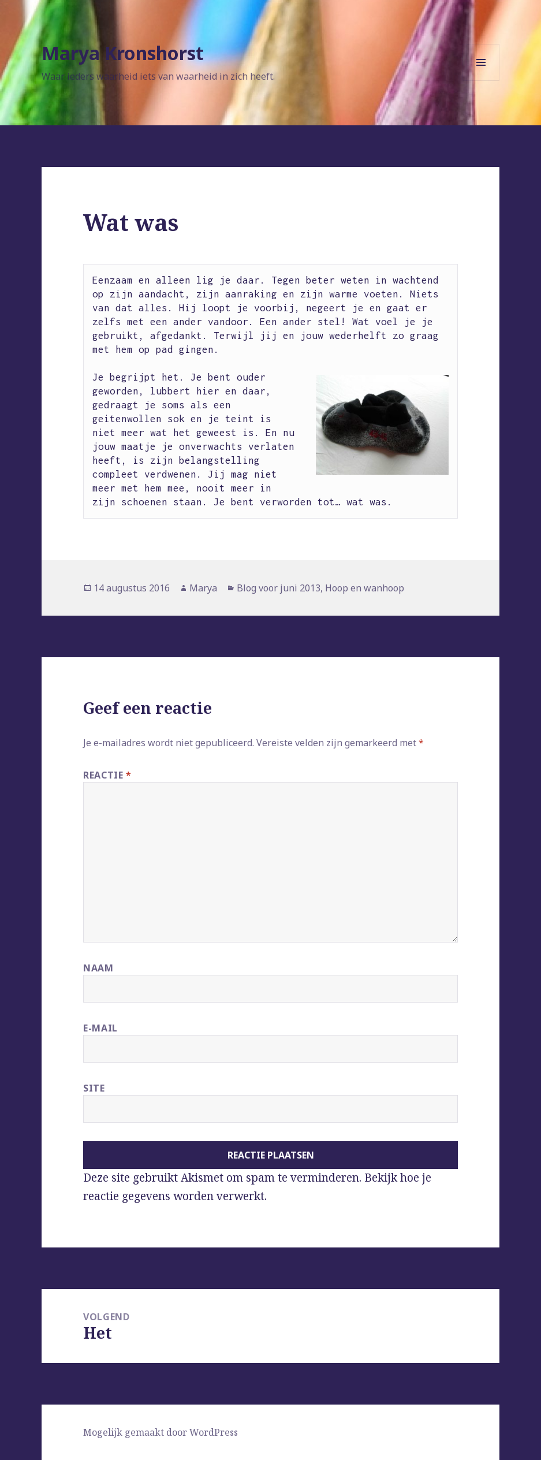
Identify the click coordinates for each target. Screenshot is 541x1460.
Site (94, 1088)
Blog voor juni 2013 (278, 588)
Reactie (107, 775)
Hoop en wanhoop (364, 588)
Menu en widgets (481, 80)
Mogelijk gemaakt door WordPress (160, 1432)
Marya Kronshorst (123, 52)
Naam (98, 968)
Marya (203, 588)
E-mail (100, 1028)
